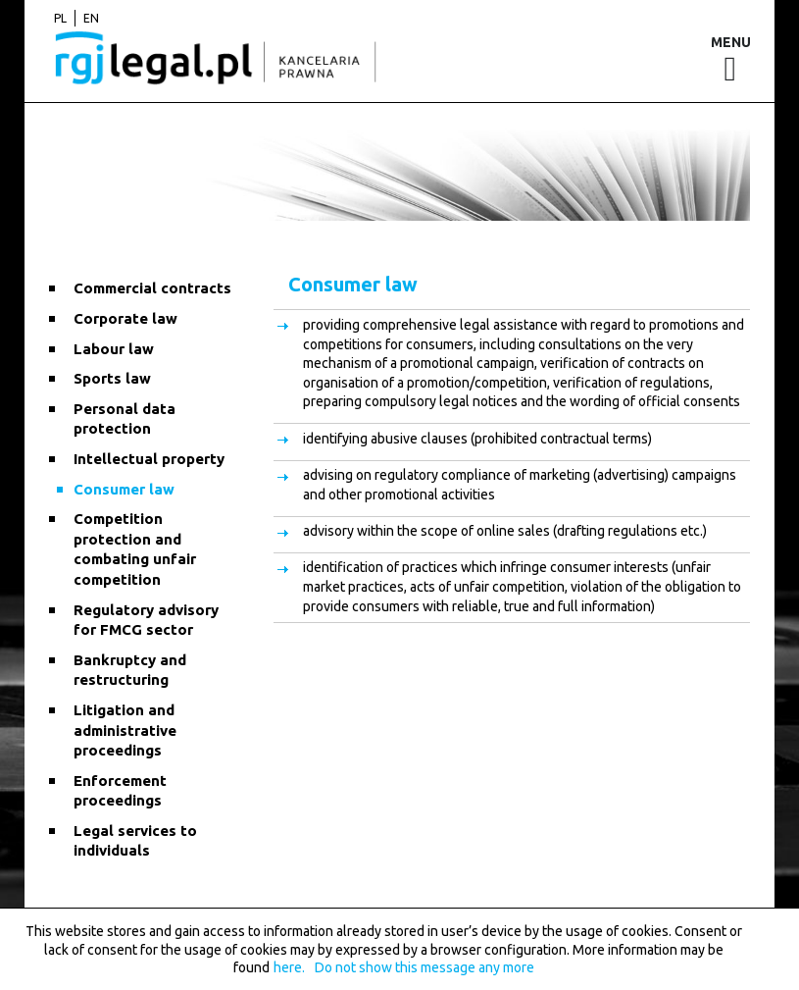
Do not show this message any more (424, 967)
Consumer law (124, 489)
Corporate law (125, 318)
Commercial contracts (152, 288)
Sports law (112, 378)
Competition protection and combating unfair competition (135, 549)
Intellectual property (149, 458)
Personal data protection (124, 419)
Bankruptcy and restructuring (130, 670)
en (91, 18)
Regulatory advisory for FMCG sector (146, 620)
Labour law (114, 348)
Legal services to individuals (135, 841)
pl (60, 18)
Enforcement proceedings (120, 790)
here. (289, 967)
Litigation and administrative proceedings (125, 730)
